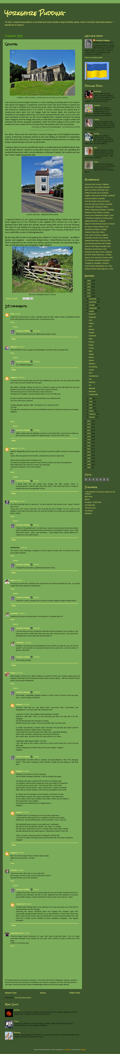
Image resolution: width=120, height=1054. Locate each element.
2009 (89, 455)
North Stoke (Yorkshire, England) (96, 235)
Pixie (12, 314)
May (91, 405)
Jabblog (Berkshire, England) (95, 221)
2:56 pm (36, 757)
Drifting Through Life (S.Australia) (96, 193)
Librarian (13, 870)
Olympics (92, 382)
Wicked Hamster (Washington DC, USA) (99, 269)
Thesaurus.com (90, 508)
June (91, 401)
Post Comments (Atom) (23, 998)
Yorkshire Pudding (34, 13)
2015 (89, 436)
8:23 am (19, 580)
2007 (90, 326)
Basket (91, 357)
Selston (91, 360)
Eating (91, 345)
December (93, 299)
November (93, 302)
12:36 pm (36, 657)
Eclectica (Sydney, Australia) (95, 198)
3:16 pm (26, 771)
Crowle (91, 348)
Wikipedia (88, 513)
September (93, 308)
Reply (12, 322)
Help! (90, 339)
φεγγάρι (17, 1010)
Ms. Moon (14, 501)
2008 (89, 458)
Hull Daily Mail (90, 505)
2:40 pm (21, 870)
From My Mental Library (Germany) (97, 201)
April (91, 408)
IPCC (90, 373)
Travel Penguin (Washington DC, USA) (98, 266)
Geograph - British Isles (93, 502)
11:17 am (19, 673)
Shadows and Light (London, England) (98, 252)
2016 (89, 433)
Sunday (96, 134)
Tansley (91, 332)
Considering (93, 367)
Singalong (92, 317)
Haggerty (13, 377)
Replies (15, 327)
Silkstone (92, 364)
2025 (89, 284)
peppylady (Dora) (16, 933)
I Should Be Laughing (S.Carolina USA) (99, 218)
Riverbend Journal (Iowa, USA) (96, 249)
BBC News (88, 496)
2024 (89, 287)
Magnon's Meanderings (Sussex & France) (100, 224)
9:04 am (36, 564)
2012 (89, 446)
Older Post (74, 993)
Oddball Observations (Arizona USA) (98, 241)
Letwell (91, 370)
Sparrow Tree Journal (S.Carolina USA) (99, 257)
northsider (14, 613)
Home (43, 993)
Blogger (83, 1049)
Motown (91, 329)
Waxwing (17, 1032)
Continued (92, 336)
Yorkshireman (93, 376)
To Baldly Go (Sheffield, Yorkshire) (97, 263)
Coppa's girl (20, 904)
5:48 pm (28, 904)
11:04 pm (36, 430)
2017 (89, 430)
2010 (89, 452)
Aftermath (92, 391)
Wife (95, 148)
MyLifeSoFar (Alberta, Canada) (96, 229)
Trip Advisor (89, 511)
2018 (89, 427)
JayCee (13, 580)
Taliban (91, 354)
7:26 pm (27, 933)
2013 (89, 443)
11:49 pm (23, 547)
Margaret (13, 347)
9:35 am (22, 613)
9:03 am (36, 597)
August (92, 311)
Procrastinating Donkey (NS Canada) (98, 243)
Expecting (97, 91)
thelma (12, 673)
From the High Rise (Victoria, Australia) (98, 204)
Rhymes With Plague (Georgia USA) (97, 246)
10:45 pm (21, 377)
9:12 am (36, 481)
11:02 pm (36, 361)
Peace (96, 162)
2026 (89, 281)
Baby (90, 351)
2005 (89, 467)
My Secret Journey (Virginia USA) (96, 227)
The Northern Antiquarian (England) (97, 260)
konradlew (67, 1049)
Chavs (16, 1021)
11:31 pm (21, 501)
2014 (89, 439)
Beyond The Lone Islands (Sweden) (97, 187)
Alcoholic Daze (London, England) (97, 184)
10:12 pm (21, 347)
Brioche (91, 342)
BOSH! (87, 499)
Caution (96, 119)
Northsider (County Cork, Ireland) (96, 238)
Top (90, 379)
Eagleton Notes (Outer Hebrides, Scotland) (100, 195)
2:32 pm (21, 853)
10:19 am (36, 628)
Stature (91, 323)
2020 (89, 421)
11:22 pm (21, 448)
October (92, 305)
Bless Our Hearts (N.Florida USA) (96, 190)
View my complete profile (93, 57)
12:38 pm (36, 692)
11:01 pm (36, 331)
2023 (89, 290)
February (92, 414)
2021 (89, 296)
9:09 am (36, 525)
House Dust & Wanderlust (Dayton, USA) (99, 215)
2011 (89, 449)
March (91, 411)
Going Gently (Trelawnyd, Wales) (96, 207)
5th (90, 385)
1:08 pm (26, 704)
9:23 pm (17, 314)
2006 (89, 464)
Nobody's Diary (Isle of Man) (95, 232)
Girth (90, 320)
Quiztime (97, 105)
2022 (89, 293)
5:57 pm (26, 812)
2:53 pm (36, 889)
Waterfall (92, 388)
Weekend (92, 314)
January (92, 417)
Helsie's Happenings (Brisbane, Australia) (99, 210)
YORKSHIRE (93, 394)
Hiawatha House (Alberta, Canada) (97, 212)
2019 (89, 424)
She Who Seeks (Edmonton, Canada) (98, 255)
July (90, 398)
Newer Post (10, 993)
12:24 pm (28, 643)
